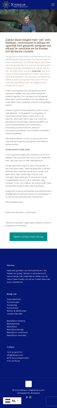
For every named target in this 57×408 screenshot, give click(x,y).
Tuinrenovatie (13, 302)
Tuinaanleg (12, 305)
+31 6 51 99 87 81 (14, 352)
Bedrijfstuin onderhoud (17, 332)
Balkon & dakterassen (16, 311)
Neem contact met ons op (28, 236)
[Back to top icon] (28, 384)
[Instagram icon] (30, 397)
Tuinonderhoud (14, 299)
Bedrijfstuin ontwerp (16, 321)
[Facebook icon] (27, 397)
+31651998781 (23, 393)
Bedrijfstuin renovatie (16, 335)
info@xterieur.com (15, 355)
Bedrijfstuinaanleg (15, 329)
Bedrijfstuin (12, 327)
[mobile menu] (52, 4)
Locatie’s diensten (14, 314)
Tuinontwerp (12, 308)
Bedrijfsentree (13, 324)
